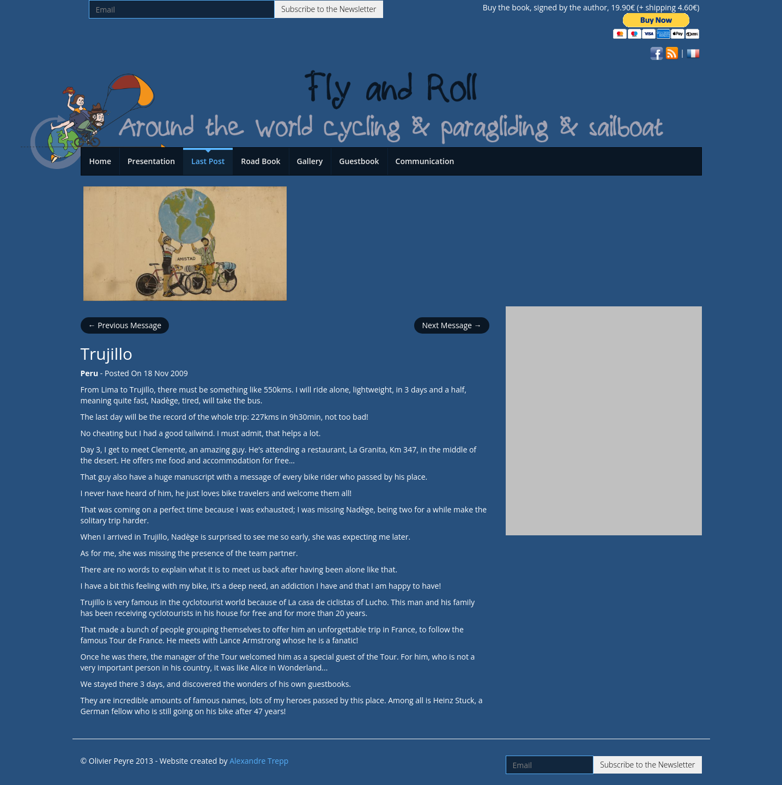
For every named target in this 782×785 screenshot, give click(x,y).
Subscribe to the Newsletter (328, 9)
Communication (425, 161)
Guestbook (359, 161)
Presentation (151, 161)
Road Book (260, 161)
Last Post (208, 161)
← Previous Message (125, 325)
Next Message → (451, 325)
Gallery (310, 161)
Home (100, 161)
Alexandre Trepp (258, 761)
